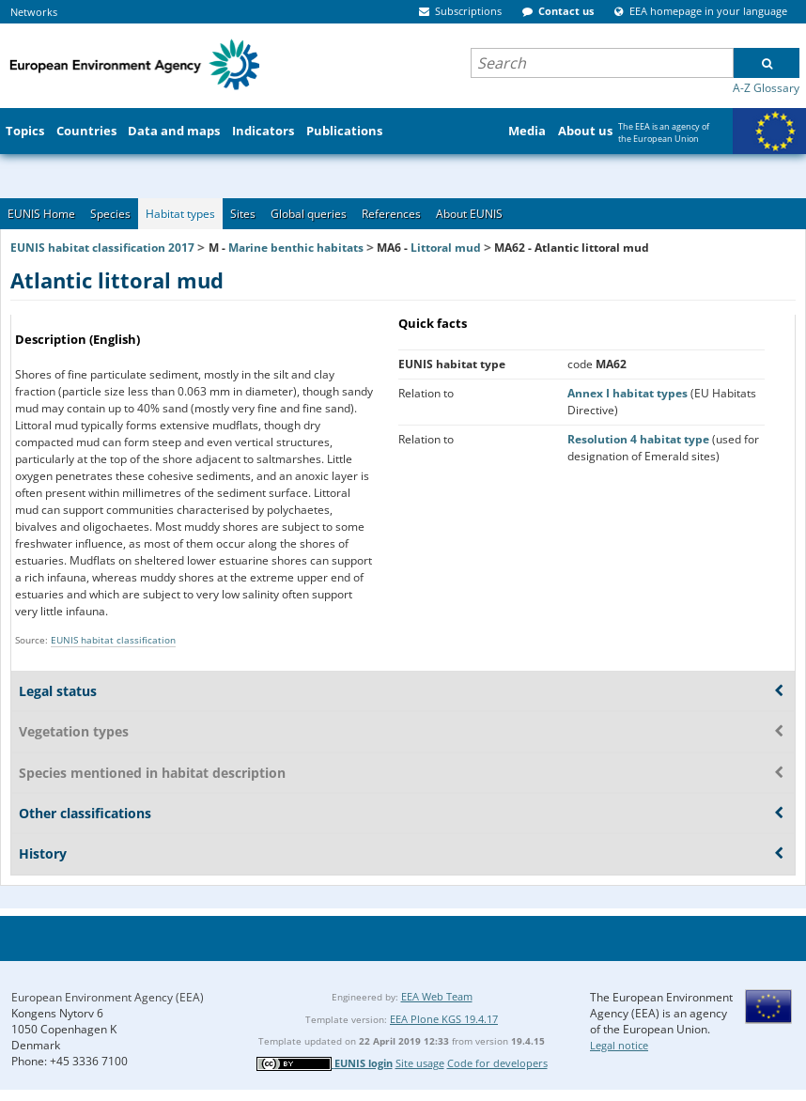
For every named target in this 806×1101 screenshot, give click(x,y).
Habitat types (180, 214)
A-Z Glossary (766, 88)
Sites (243, 214)
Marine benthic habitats (296, 248)
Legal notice (619, 1045)
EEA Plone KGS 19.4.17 (444, 1019)
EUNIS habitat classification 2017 (102, 248)
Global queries (309, 214)
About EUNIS (469, 214)
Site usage (419, 1063)
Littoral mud (446, 248)
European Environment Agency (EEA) (107, 997)
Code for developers (497, 1063)
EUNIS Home (41, 214)
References (391, 214)
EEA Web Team (437, 996)
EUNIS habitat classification (113, 639)
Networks (33, 12)
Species (110, 214)
